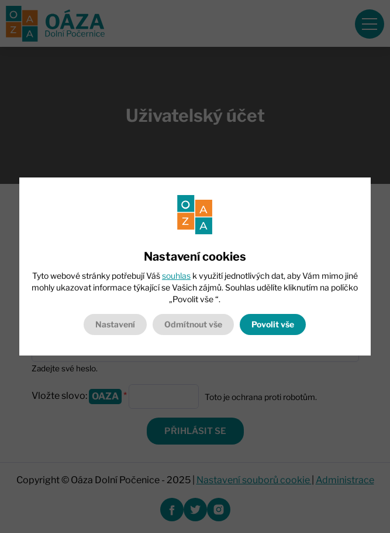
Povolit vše (272, 324)
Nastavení (115, 324)
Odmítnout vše (193, 324)
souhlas (176, 276)
